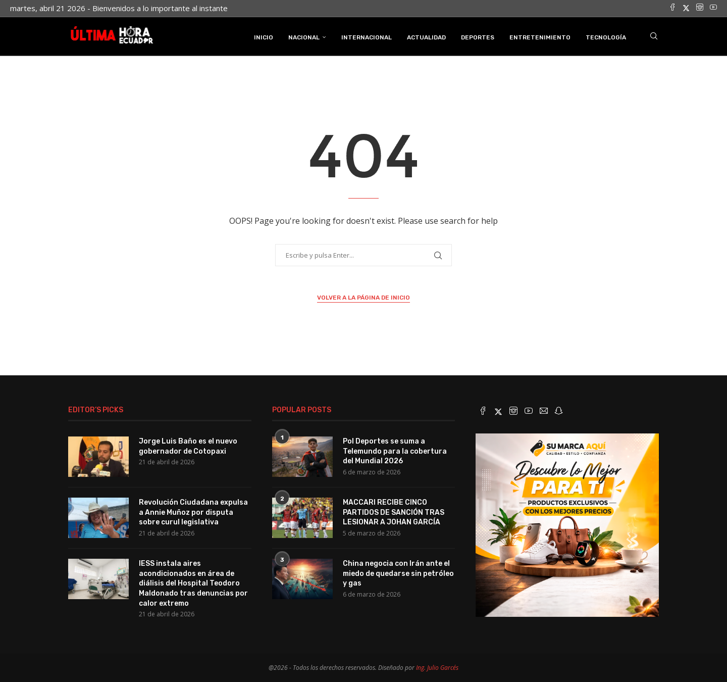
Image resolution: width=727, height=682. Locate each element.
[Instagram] (699, 8)
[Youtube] (713, 8)
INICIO (263, 36)
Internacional (366, 36)
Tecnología (606, 36)
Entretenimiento (539, 36)
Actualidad (426, 36)
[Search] (654, 37)
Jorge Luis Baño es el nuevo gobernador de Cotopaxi (188, 445)
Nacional (304, 36)
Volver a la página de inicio (363, 297)
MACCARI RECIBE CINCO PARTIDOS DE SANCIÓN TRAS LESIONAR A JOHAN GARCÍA (393, 512)
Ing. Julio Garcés (437, 667)
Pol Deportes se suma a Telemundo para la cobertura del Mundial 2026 (395, 450)
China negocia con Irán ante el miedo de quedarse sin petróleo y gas (398, 573)
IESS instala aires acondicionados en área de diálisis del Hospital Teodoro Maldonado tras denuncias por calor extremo (193, 583)
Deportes (477, 36)
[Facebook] (672, 8)
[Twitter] (686, 8)
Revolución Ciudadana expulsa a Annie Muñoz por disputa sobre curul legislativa (193, 512)
